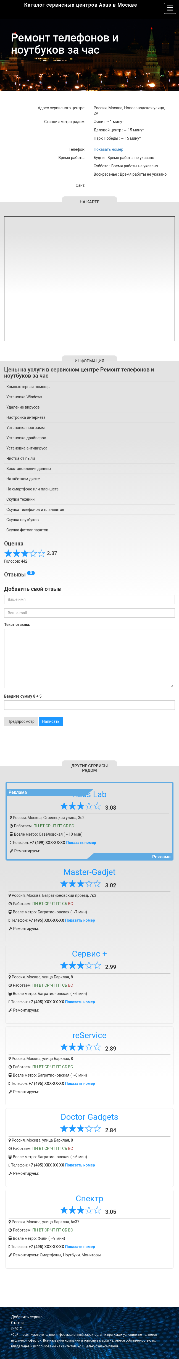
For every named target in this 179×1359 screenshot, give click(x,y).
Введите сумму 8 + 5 (23, 696)
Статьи (17, 1323)
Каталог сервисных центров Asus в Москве (80, 5)
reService (89, 1035)
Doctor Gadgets (89, 1117)
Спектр (89, 1198)
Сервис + (89, 953)
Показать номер (108, 149)
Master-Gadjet (90, 872)
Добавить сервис (27, 1317)
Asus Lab (89, 794)
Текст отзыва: (17, 624)
